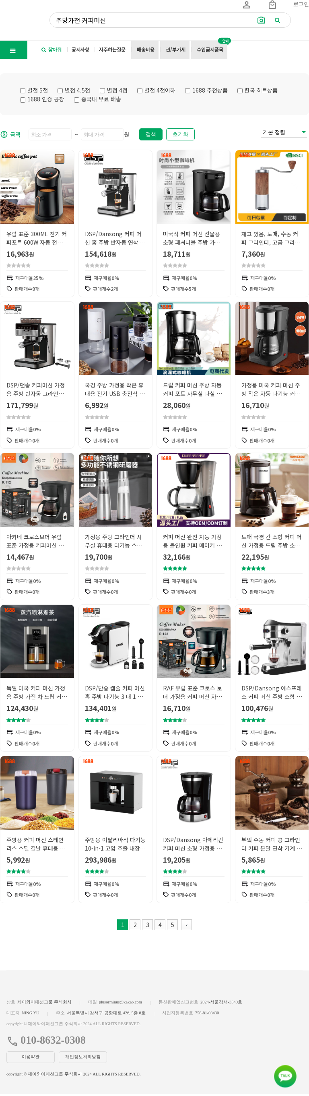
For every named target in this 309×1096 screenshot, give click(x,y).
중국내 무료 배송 (97, 99)
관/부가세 (175, 49)
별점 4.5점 (74, 90)
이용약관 (30, 1059)
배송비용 (145, 49)
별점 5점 (34, 90)
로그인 (301, 4)
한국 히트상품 (257, 90)
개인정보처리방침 (83, 1059)
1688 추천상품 (206, 90)
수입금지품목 (210, 49)
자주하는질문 (112, 49)
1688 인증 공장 (42, 99)
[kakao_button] (285, 1076)
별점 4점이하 (156, 90)
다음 (186, 926)
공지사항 (80, 49)
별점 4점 (114, 90)
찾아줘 (51, 49)
